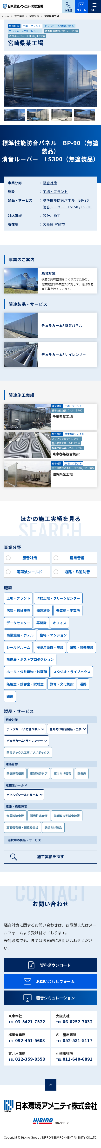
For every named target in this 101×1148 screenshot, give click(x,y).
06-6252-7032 (78, 1021)
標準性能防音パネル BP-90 (61, 31)
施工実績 (19, 16)
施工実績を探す (50, 856)
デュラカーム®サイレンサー (25, 31)
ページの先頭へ (50, 1085)
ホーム (5, 16)
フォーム (81, 10)
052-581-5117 (78, 1040)
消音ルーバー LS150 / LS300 (27, 36)
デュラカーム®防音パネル (59, 26)
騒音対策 (34, 16)
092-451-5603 (30, 1040)
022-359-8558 (30, 1059)
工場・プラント (32, 26)
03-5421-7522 (30, 1021)
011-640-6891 (78, 1059)
